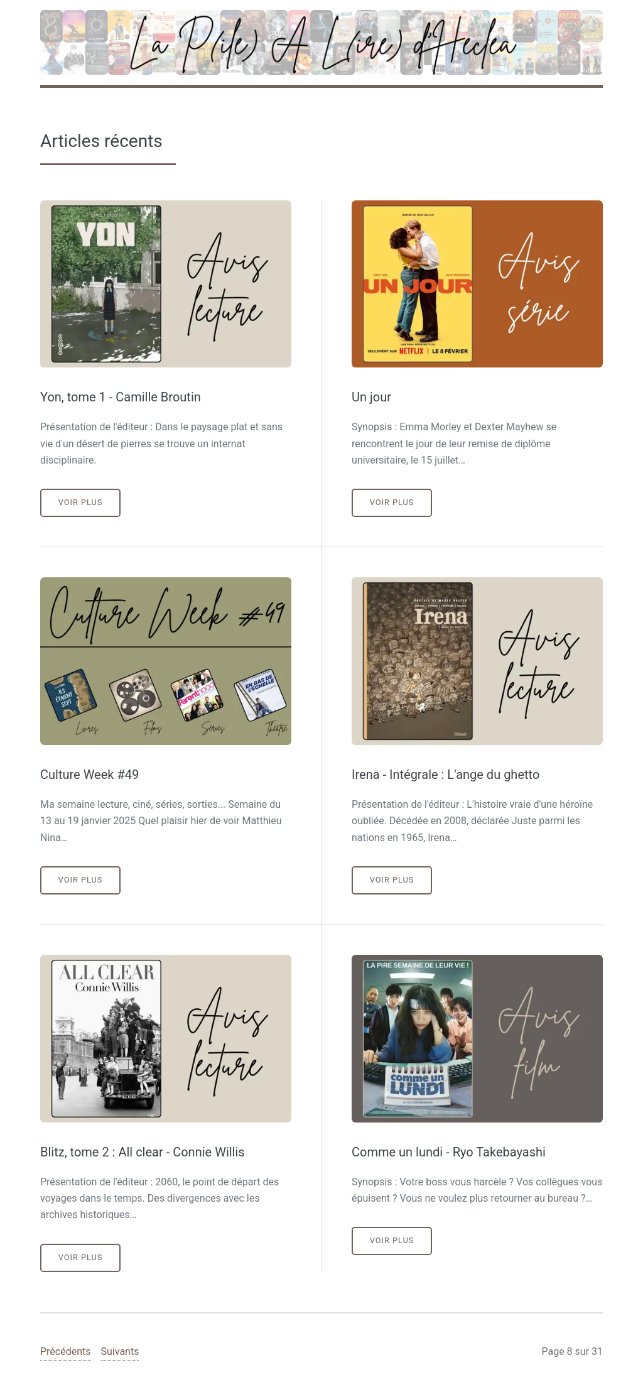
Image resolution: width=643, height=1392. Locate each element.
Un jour (371, 397)
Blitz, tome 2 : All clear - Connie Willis (142, 1152)
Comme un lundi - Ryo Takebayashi (449, 1152)
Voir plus (80, 502)
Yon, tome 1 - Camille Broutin (120, 397)
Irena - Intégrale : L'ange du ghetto (445, 774)
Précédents (65, 1351)
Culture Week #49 (89, 774)
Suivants (120, 1351)
